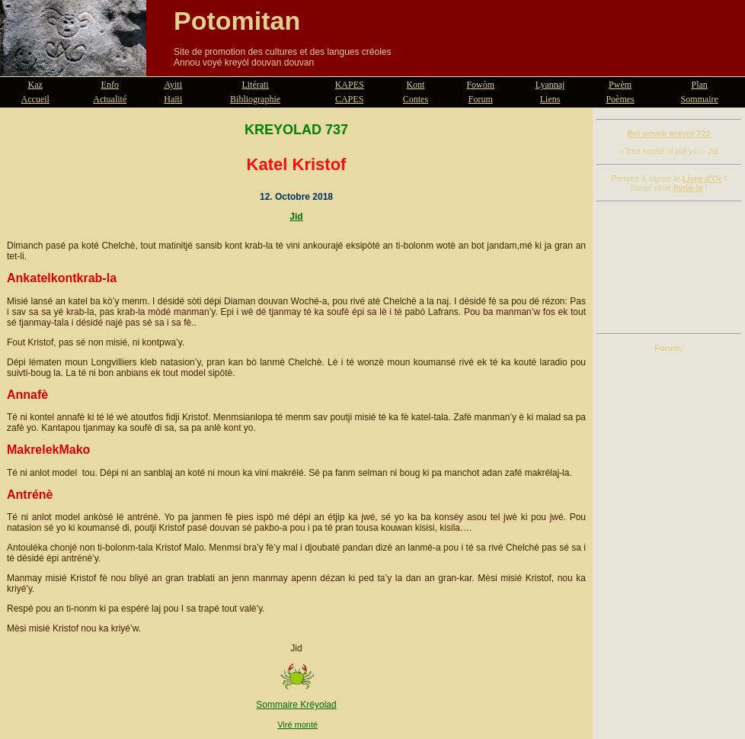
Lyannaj (550, 84)
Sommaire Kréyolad (296, 704)
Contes (415, 99)
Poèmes (620, 99)
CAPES (349, 99)
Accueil (35, 99)
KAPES (349, 84)
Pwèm (620, 84)
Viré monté (297, 724)
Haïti (173, 99)
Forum (480, 99)
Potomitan (237, 20)
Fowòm (480, 84)
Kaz (35, 84)
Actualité (109, 99)
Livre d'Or (702, 178)
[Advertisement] (668, 267)
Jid (295, 216)
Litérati (254, 84)
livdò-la (688, 187)
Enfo (110, 84)
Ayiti (173, 84)
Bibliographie (255, 99)
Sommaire (699, 99)
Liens (550, 99)
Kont (415, 84)
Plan (700, 84)
